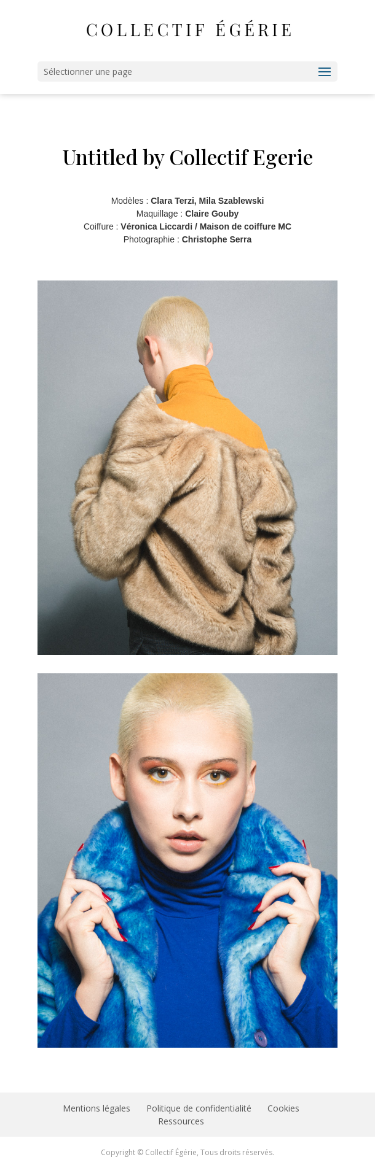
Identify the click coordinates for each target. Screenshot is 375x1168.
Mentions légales (96, 1108)
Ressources (181, 1121)
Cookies (283, 1108)
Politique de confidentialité (198, 1108)
